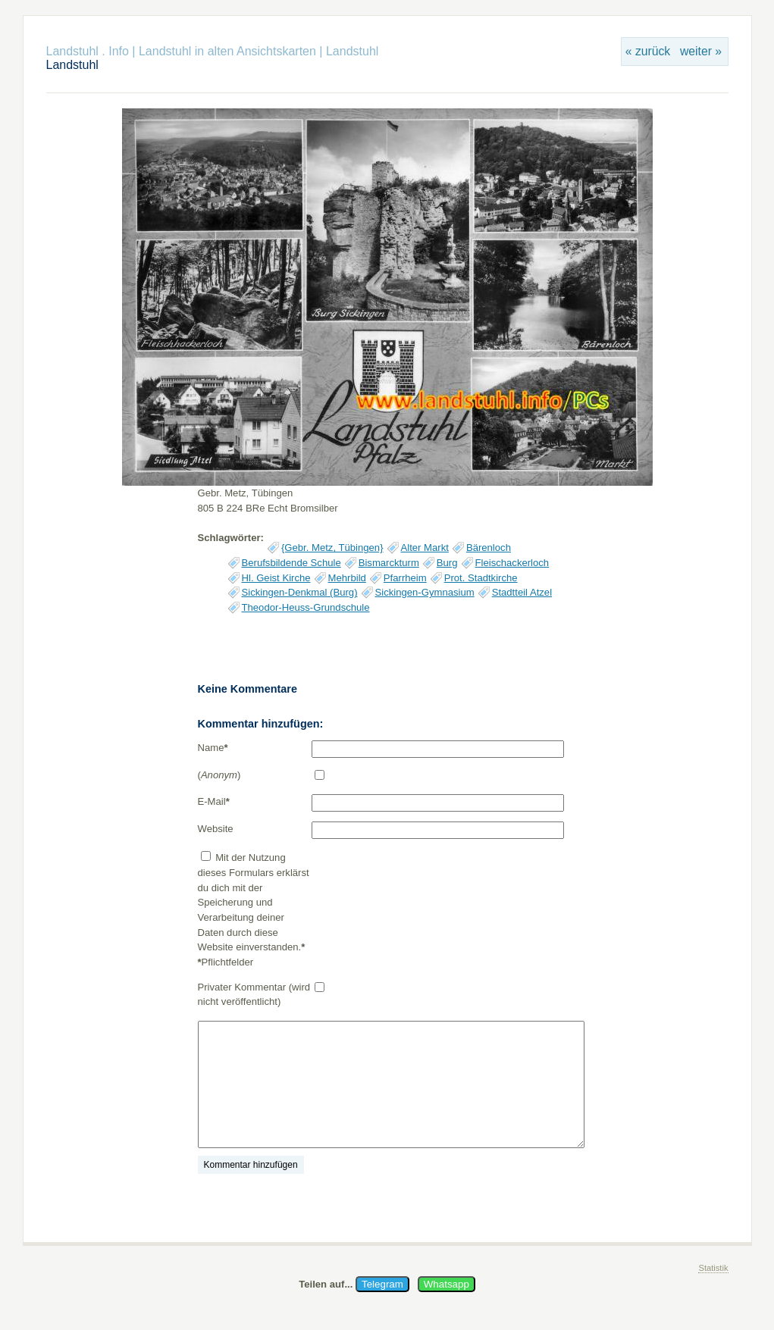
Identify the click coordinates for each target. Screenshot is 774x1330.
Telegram (382, 1284)
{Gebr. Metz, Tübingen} (332, 547)
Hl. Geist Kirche (276, 578)
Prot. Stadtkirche (481, 578)
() (219, 775)
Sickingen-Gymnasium (425, 592)
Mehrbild (347, 578)
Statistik (713, 1267)
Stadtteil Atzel (522, 592)
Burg (447, 562)
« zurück (647, 51)
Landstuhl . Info (87, 51)
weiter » (701, 51)
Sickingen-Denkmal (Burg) (300, 592)
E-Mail (214, 801)
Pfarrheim (405, 578)
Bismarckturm (389, 562)
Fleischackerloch (512, 562)
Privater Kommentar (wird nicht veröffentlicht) (254, 994)
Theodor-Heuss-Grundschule (306, 607)
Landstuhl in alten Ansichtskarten (227, 51)
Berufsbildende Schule (291, 562)
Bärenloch (488, 547)
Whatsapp (446, 1284)
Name (213, 747)
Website (215, 828)
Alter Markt (425, 547)
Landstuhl (352, 51)
